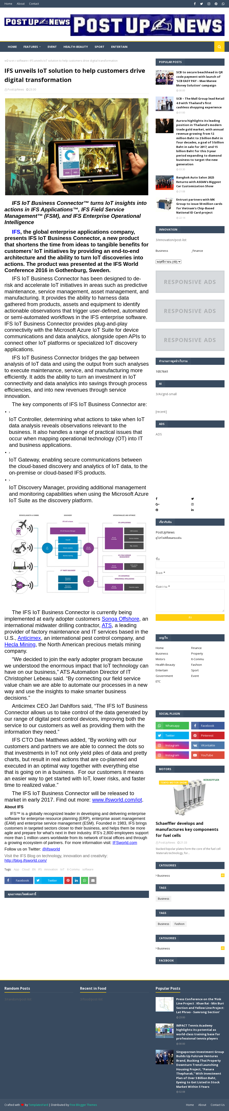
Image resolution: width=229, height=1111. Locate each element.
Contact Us (218, 1105)
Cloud (26, 869)
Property (197, 653)
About (21, 4)
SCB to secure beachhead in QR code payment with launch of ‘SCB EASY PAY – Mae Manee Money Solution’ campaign (199, 78)
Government (164, 676)
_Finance (197, 251)
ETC (158, 681)
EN (34, 869)
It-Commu (73, 869)
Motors (160, 659)
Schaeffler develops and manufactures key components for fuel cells (187, 829)
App (16, 869)
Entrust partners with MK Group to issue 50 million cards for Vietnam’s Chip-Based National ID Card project (199, 206)
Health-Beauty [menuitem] (76, 47)
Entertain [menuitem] (119, 47)
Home (8, 4)
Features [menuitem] (30, 47)
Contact (34, 4)
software (22, 61)
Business (162, 251)
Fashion (196, 665)
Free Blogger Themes (83, 1105)
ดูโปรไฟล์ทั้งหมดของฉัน (169, 538)
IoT (62, 869)
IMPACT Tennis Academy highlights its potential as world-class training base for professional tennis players (198, 1032)
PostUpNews (16, 89)
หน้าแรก (9, 61)
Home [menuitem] (12, 47)
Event (195, 676)
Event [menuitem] (52, 47)
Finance (196, 648)
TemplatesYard (38, 1105)
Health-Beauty (165, 665)
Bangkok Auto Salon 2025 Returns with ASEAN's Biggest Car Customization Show (198, 181)
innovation (51, 869)
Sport (195, 670)
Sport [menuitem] (99, 47)
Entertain (162, 670)
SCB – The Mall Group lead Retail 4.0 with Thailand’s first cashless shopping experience (200, 103)
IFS (16, 232)
